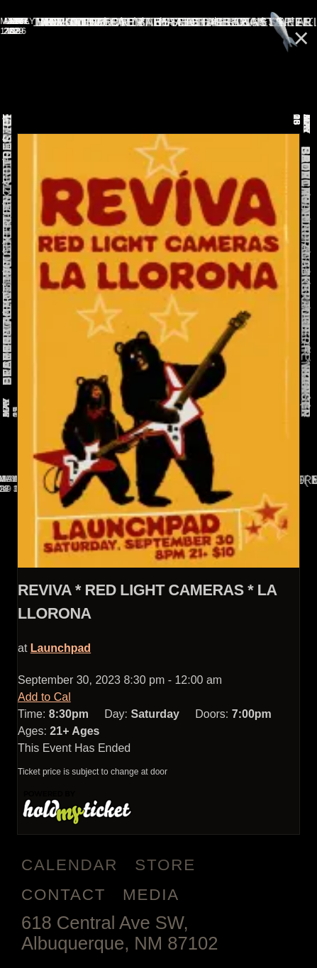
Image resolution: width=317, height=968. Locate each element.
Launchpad (60, 648)
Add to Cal (44, 697)
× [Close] (301, 38)
